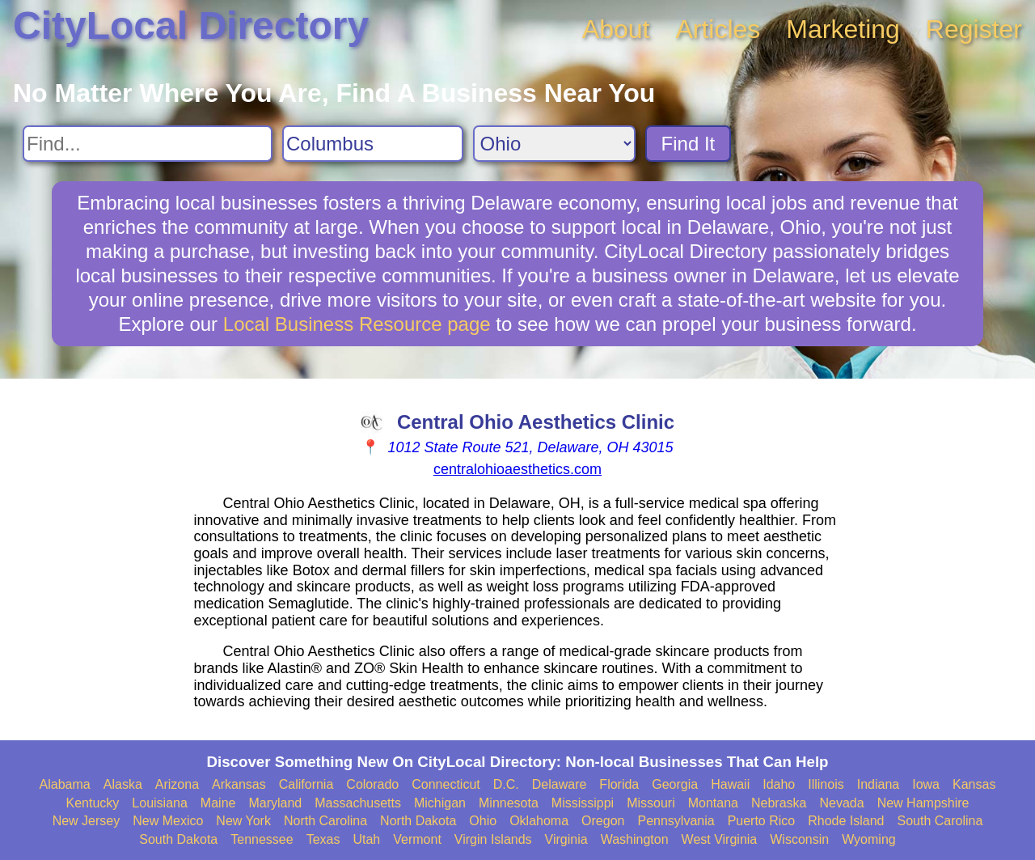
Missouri (651, 803)
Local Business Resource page (357, 324)
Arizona (177, 784)
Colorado (372, 784)
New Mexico (168, 821)
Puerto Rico (762, 821)
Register (974, 29)
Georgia (675, 784)
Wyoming (869, 839)
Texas (323, 839)
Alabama (65, 784)
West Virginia (720, 839)
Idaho (779, 784)
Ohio (482, 821)
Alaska (123, 784)
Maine (218, 803)
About (616, 29)
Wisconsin (799, 839)
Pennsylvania (675, 821)
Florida (619, 784)
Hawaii (730, 784)
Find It (688, 144)
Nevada (841, 803)
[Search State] (554, 143)
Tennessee (261, 839)
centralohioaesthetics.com (517, 469)
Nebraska (778, 803)
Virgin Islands (493, 839)
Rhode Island (846, 821)
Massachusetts (358, 803)
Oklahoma (538, 821)
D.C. (506, 784)
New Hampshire (923, 803)
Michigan (440, 803)
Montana (713, 803)
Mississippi (582, 803)
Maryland (275, 803)
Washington (635, 839)
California (306, 784)
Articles (717, 29)
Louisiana (160, 803)
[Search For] (147, 143)
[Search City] (372, 143)
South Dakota (178, 839)
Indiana (878, 784)
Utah (366, 839)
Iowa (926, 784)
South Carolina (940, 821)
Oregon (602, 821)
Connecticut (446, 784)
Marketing (843, 29)
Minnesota (509, 803)
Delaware (559, 784)
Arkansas (239, 784)
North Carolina (325, 821)
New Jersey (86, 821)
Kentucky (93, 803)
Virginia (566, 839)
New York (243, 821)
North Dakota (418, 821)
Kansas (974, 784)
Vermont (417, 839)
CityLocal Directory (191, 25)
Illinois (825, 784)
